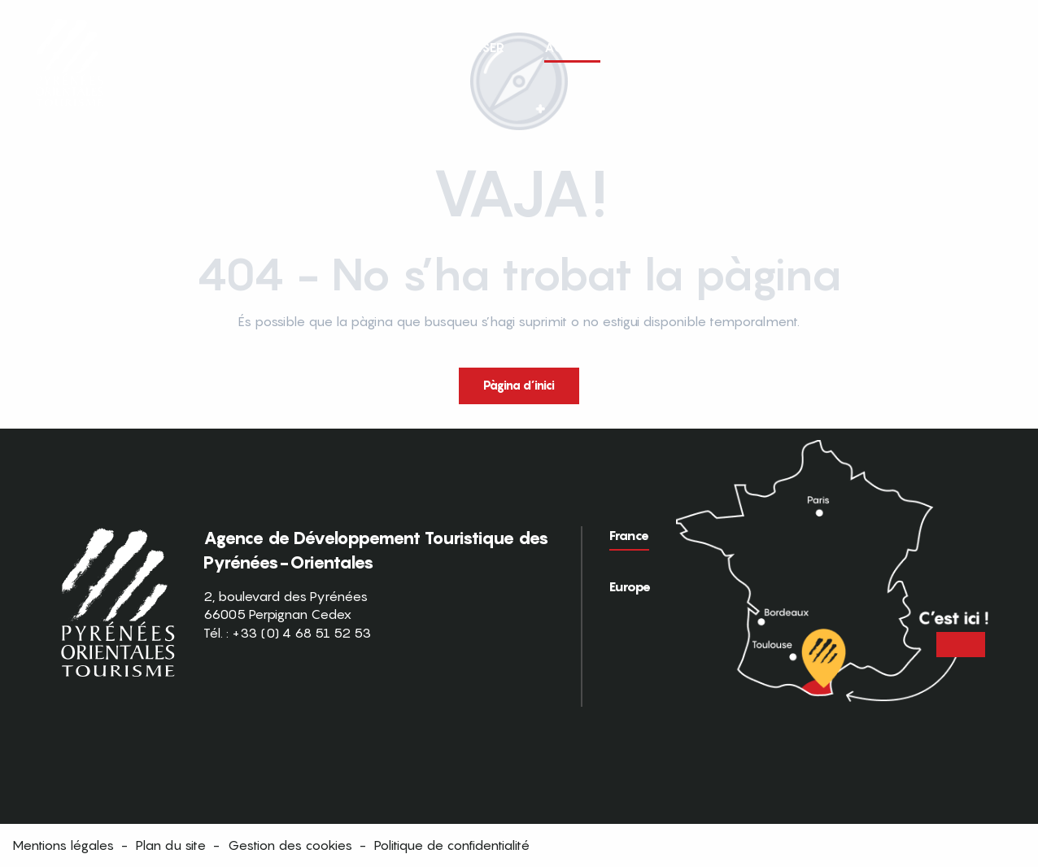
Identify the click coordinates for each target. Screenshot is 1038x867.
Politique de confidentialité (452, 845)
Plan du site (171, 845)
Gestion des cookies (290, 845)
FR (962, 46)
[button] (996, 47)
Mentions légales (63, 845)
